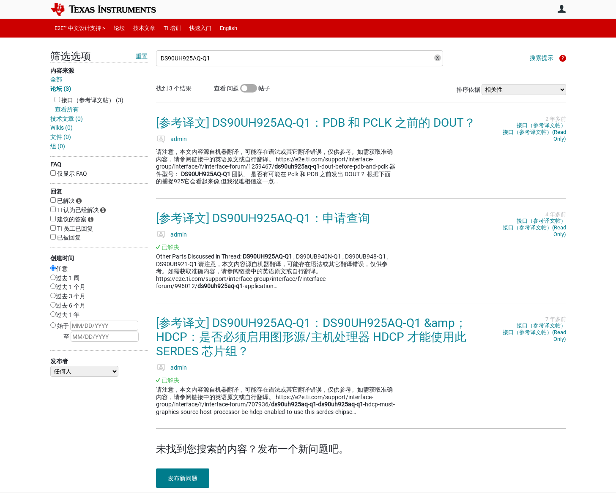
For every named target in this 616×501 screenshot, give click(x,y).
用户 (562, 9)
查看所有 (67, 109)
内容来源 (62, 70)
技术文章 (144, 28)
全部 (56, 79)
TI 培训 (172, 28)
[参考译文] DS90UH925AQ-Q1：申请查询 (263, 218)
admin (178, 139)
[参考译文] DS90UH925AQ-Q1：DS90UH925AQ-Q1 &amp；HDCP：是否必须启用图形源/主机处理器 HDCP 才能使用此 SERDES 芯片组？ (311, 337)
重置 (142, 56)
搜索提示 (541, 57)
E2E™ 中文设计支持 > (80, 28)
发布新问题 (183, 478)
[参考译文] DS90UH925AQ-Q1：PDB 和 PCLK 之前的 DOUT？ (316, 123)
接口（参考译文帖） (541, 125)
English (228, 28)
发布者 (59, 361)
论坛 (119, 28)
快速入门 (200, 28)
